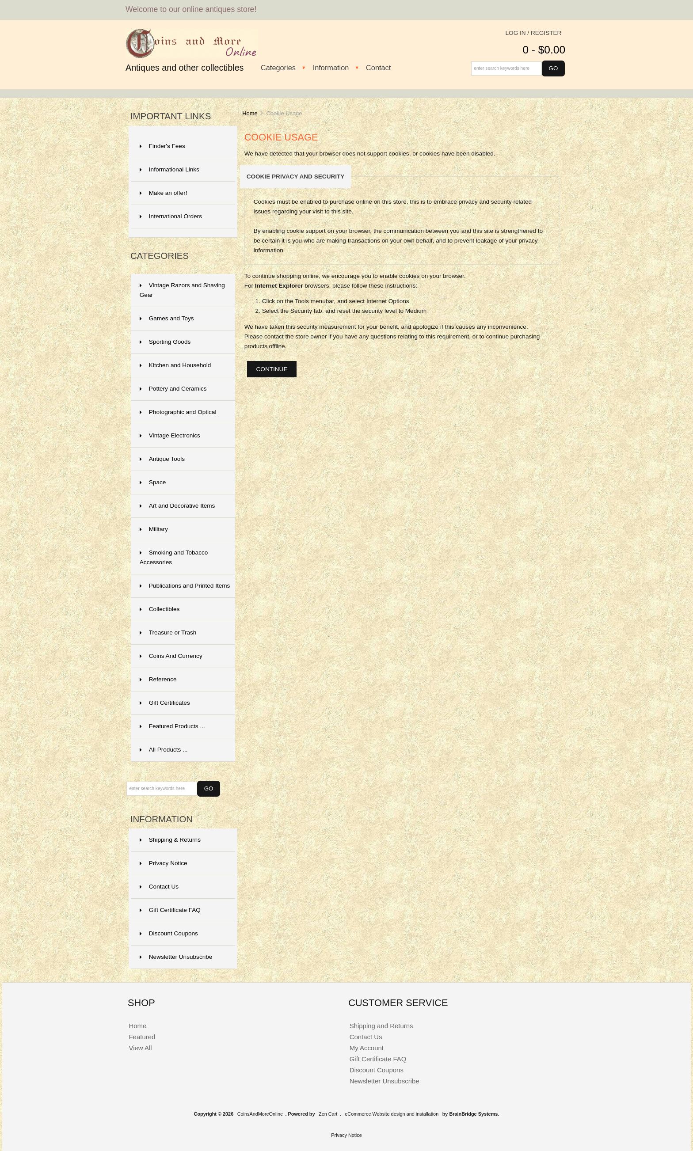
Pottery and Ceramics (173, 388)
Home (249, 113)
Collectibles (160, 609)
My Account (367, 1048)
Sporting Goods (165, 341)
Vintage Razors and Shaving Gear (182, 290)
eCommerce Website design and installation (391, 1114)
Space (153, 482)
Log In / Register (534, 33)
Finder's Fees (162, 146)
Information (331, 68)
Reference (158, 679)
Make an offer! (163, 193)
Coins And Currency (171, 656)
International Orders (171, 216)
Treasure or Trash (168, 632)
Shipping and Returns (381, 1025)
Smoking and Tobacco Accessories (174, 557)
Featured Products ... (172, 726)
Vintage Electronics (170, 435)
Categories (278, 68)
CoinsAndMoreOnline (260, 1114)
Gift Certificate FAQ (170, 910)
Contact (378, 68)
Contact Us (159, 886)
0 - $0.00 (543, 50)
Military (154, 529)
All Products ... (164, 749)
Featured (142, 1037)
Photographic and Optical (178, 412)
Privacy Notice (163, 863)
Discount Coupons (169, 933)
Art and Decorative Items (177, 505)
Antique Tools (162, 459)
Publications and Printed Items (185, 585)
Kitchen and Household (175, 365)
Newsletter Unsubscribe (176, 956)
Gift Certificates (165, 702)
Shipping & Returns (170, 839)
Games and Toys (167, 318)
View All (140, 1048)
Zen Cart (328, 1114)
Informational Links (169, 169)
